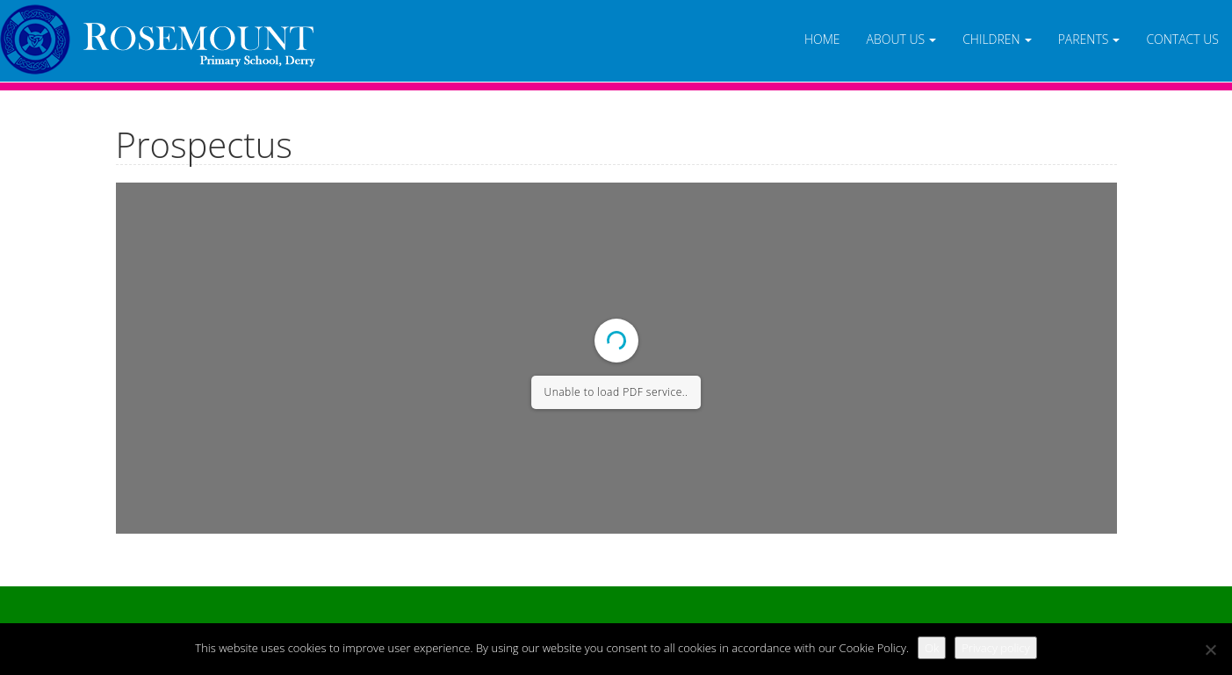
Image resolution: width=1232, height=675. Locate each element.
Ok (932, 648)
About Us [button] (902, 39)
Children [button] (997, 39)
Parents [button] (1089, 39)
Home (822, 39)
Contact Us (1182, 39)
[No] (1210, 649)
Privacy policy (995, 648)
